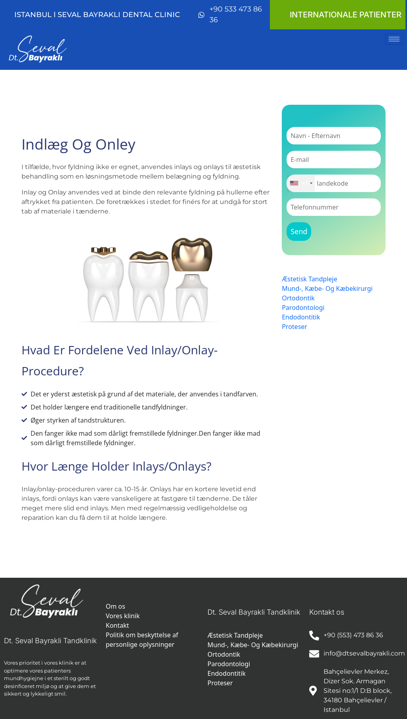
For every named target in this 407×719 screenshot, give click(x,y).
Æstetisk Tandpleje (309, 279)
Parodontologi (303, 307)
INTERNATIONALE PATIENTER (345, 14)
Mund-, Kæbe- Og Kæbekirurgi (327, 288)
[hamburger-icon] (394, 39)
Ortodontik (298, 298)
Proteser (294, 326)
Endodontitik (301, 317)
